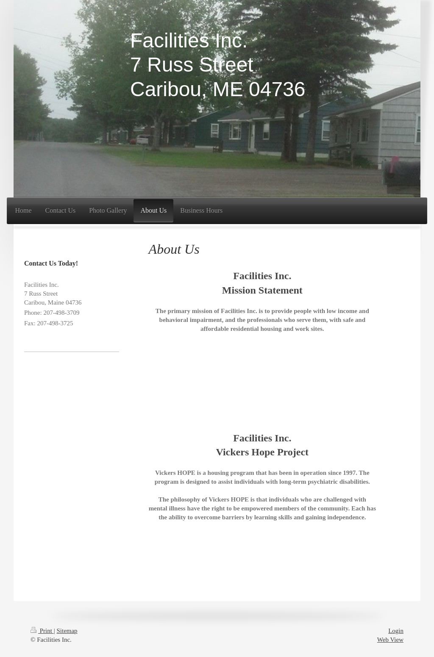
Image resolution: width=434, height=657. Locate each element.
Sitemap (66, 630)
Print (42, 630)
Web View (390, 639)
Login (395, 630)
